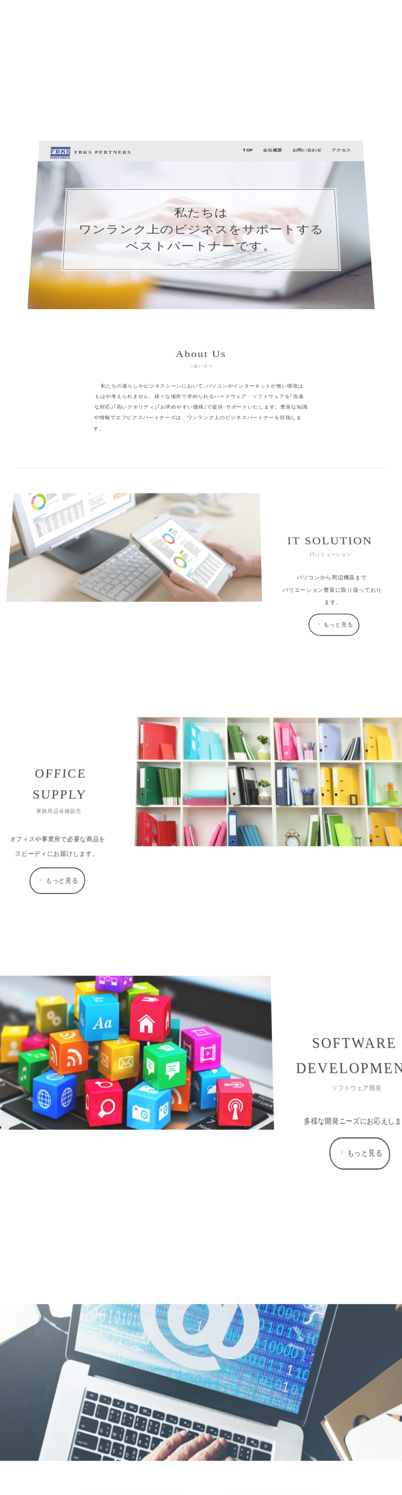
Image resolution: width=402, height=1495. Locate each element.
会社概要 (242, 1018)
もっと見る (277, 1168)
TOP (228, 1018)
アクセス (281, 1018)
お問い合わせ (261, 1018)
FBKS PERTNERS (145, 1019)
